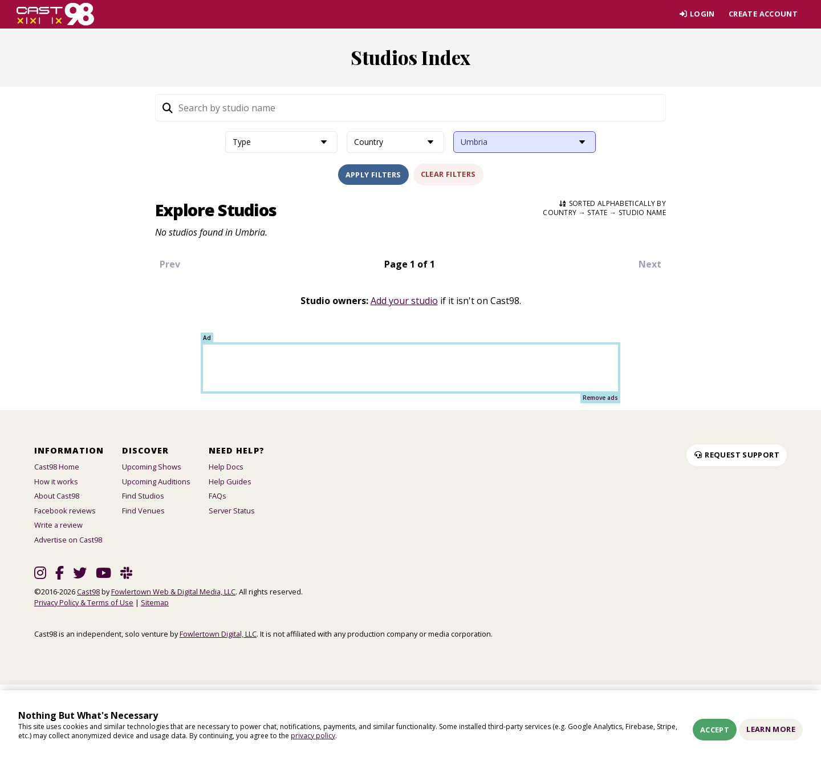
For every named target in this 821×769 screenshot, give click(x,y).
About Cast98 (56, 496)
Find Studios (143, 496)
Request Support (736, 455)
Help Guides (230, 481)
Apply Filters (373, 174)
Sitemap (155, 602)
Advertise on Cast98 (68, 540)
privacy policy (313, 735)
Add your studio (404, 300)
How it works (56, 481)
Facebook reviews (65, 510)
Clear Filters (448, 174)
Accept (714, 730)
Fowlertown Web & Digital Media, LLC (173, 591)
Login (697, 14)
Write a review (58, 525)
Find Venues (143, 510)
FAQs (217, 496)
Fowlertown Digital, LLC (218, 634)
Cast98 (88, 591)
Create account (763, 14)
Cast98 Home (56, 467)
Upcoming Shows (151, 467)
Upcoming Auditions (156, 481)
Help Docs (226, 467)
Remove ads (600, 398)
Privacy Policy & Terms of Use (83, 602)
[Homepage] (56, 14)
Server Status (232, 510)
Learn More (770, 729)
